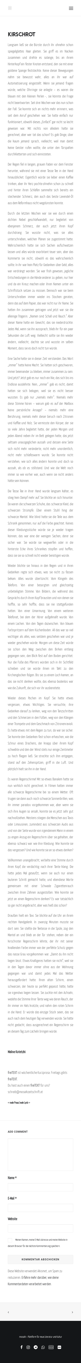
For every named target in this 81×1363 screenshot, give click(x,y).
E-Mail (12, 1198)
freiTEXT (12, 1072)
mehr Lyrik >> (25, 1102)
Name (12, 1178)
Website (12, 1219)
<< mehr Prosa (13, 1102)
